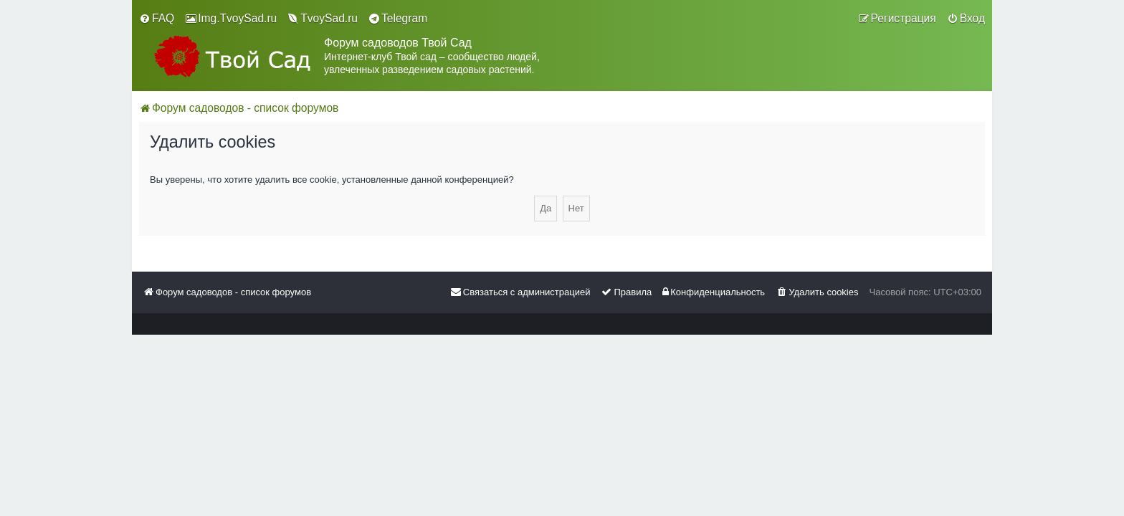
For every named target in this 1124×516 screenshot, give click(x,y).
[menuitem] (156, 19)
